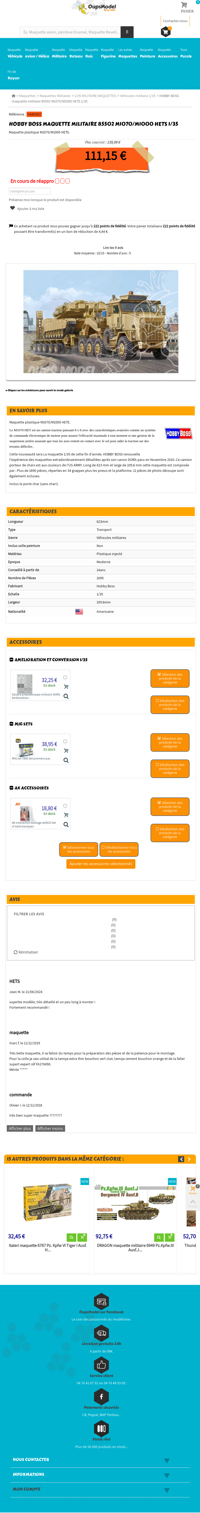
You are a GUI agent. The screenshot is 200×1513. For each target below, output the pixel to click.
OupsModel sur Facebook (101, 1312)
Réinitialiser (24, 952)
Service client (101, 1376)
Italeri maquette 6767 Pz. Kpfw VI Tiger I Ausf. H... (47, 1248)
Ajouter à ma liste (25, 208)
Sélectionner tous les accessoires (79, 849)
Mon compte (26, 1489)
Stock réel (101, 1440)
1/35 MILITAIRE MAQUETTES (94, 95)
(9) (114, 919)
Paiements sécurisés (101, 1408)
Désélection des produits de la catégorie (171, 704)
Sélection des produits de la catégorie (171, 678)
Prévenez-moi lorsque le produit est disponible (43, 199)
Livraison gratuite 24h (101, 1344)
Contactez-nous (175, 20)
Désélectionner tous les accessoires (119, 849)
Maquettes (26, 95)
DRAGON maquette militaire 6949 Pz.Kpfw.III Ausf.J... (135, 1248)
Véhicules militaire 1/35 (136, 95)
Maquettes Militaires (53, 95)
